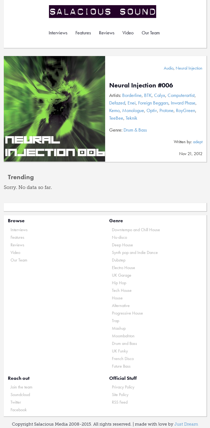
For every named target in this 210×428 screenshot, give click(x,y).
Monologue (133, 110)
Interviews (58, 33)
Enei (132, 103)
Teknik (131, 118)
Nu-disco (119, 237)
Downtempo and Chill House (136, 230)
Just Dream (186, 424)
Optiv (151, 110)
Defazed (117, 103)
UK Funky (120, 351)
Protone (166, 110)
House (117, 298)
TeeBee (116, 118)
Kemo (114, 110)
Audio (169, 68)
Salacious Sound (103, 11)
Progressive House (127, 313)
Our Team (151, 33)
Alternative (121, 305)
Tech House (122, 290)
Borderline (132, 95)
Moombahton (123, 336)
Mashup (119, 328)
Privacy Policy (123, 387)
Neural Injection (189, 68)
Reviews (106, 33)
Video (128, 33)
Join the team (21, 387)
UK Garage (121, 275)
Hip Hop (119, 283)
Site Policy (120, 394)
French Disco (123, 358)
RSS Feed (120, 402)
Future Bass (121, 366)
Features (83, 33)
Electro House (123, 267)
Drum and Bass (124, 343)
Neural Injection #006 (141, 85)
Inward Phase (183, 103)
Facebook (19, 410)
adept (197, 142)
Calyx (159, 95)
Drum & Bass (135, 130)
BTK (148, 95)
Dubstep (118, 260)
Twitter (16, 402)
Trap (115, 321)
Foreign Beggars (153, 103)
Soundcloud (20, 394)
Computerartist (181, 95)
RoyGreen (185, 110)
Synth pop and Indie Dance (135, 252)
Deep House (122, 245)
